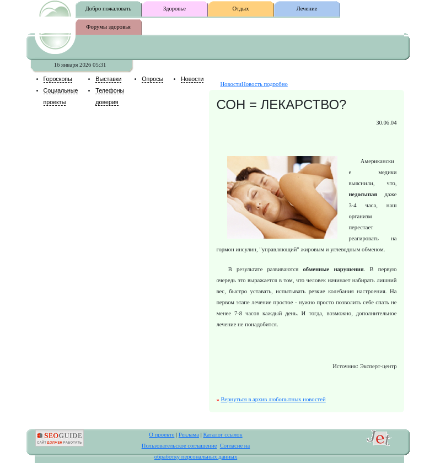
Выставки (108, 79)
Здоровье (174, 9)
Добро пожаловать (108, 9)
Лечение (307, 9)
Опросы (152, 79)
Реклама (189, 435)
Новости (192, 79)
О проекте (161, 435)
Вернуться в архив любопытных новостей (273, 399)
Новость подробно (264, 84)
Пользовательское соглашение (179, 446)
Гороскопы (58, 79)
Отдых (240, 9)
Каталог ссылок (222, 435)
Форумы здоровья (108, 27)
